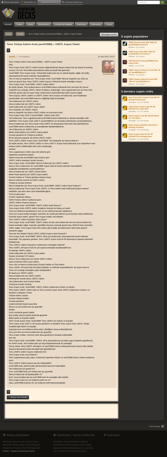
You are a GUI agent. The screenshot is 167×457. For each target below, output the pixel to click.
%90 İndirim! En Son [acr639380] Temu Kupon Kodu (143, 62)
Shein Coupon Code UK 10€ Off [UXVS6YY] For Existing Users (141, 135)
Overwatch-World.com (72, 2)
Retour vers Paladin (17, 397)
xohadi (12, 57)
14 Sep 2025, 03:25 (106, 57)
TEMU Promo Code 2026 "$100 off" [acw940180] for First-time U (142, 53)
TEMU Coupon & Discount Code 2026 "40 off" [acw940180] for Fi (144, 71)
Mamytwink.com (28, 2)
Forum (8, 34)
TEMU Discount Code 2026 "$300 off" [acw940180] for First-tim (143, 44)
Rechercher (162, 2)
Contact (6, 451)
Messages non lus (109, 35)
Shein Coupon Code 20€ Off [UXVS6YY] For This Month (144, 117)
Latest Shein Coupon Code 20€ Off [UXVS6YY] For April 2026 (142, 108)
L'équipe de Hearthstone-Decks (22, 451)
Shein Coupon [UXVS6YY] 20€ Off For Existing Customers (143, 126)
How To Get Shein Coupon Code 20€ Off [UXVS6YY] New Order (144, 99)
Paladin (20, 34)
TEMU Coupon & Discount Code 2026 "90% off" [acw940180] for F (143, 80)
